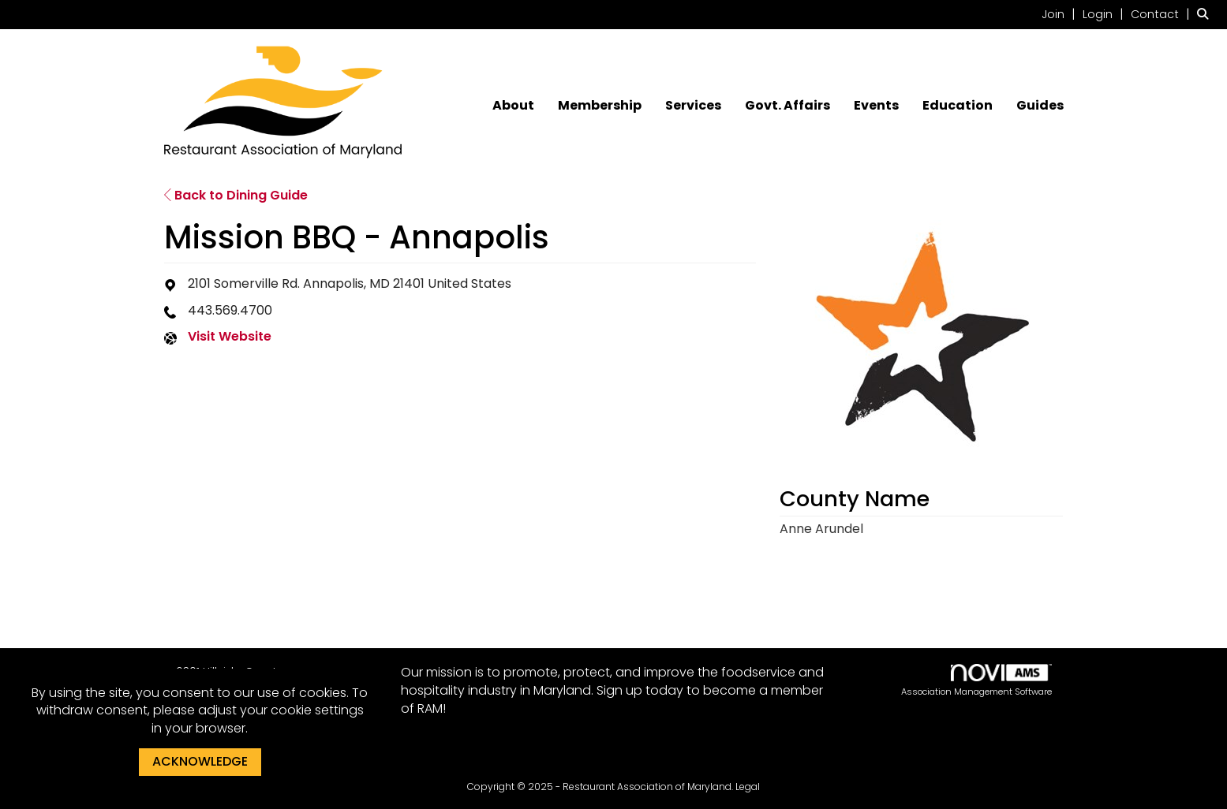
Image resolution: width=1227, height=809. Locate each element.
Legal (747, 786)
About (513, 105)
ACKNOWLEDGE (200, 761)
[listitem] (1060, 14)
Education (957, 105)
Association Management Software (976, 681)
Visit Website (229, 336)
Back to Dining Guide (236, 195)
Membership (600, 105)
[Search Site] (1206, 14)
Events (876, 105)
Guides (1040, 105)
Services (693, 105)
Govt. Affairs (787, 105)
